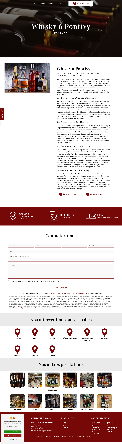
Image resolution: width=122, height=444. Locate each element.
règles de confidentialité (56, 289)
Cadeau (109, 431)
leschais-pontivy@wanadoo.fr (107, 218)
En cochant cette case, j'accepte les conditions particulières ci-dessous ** (35, 277)
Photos (51, 3)
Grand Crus (96, 422)
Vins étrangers (112, 428)
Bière (109, 424)
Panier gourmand (98, 426)
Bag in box (110, 422)
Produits (42, 3)
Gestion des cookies (83, 436)
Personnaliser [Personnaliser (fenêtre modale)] (13, 439)
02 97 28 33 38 (81, 3)
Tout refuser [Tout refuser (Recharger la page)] (12, 436)
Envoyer (63, 283)
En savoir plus (67, 190)
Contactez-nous (95, 190)
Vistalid (36, 436)
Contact (59, 3)
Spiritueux (95, 428)
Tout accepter (13, 432)
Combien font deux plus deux (18, 252)
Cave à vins (96, 424)
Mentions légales (67, 436)
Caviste (109, 426)
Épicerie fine (96, 429)
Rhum (94, 431)
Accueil (33, 3)
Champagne (96, 433)
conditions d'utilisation (77, 289)
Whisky (109, 429)
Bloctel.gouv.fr (22, 304)
